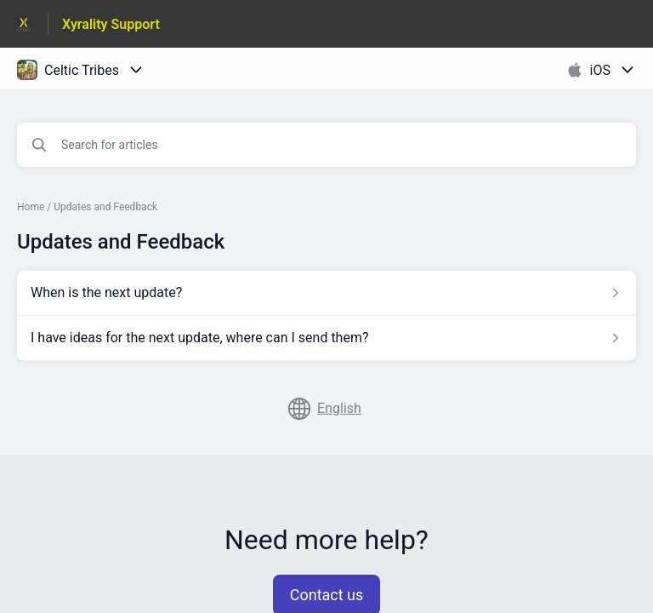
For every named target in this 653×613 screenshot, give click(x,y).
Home (30, 207)
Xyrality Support (111, 24)
